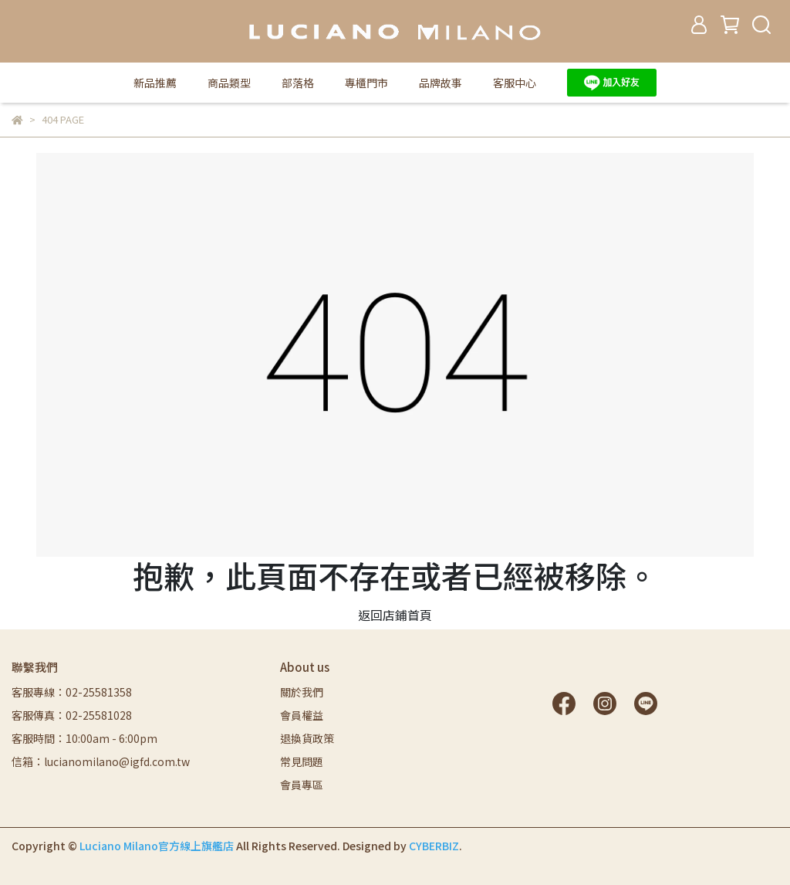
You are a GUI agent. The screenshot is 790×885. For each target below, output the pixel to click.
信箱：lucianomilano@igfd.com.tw (101, 761)
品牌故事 (440, 82)
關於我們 (301, 692)
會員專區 (301, 784)
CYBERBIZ (434, 845)
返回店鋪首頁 (395, 614)
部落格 (298, 82)
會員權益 (301, 715)
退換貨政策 (307, 738)
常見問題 (301, 761)
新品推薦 (155, 82)
